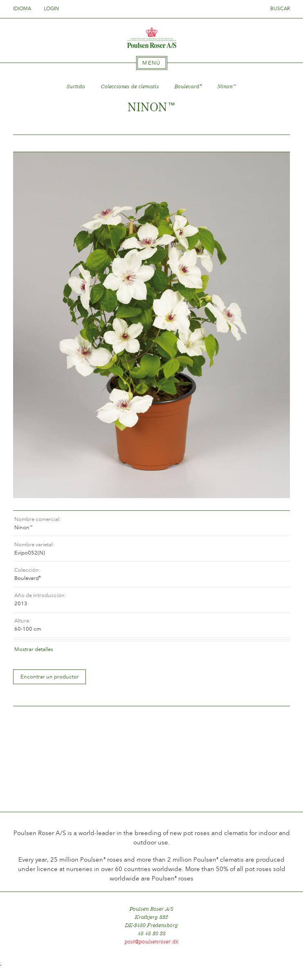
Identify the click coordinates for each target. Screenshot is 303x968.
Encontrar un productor (49, 677)
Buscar (280, 8)
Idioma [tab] (24, 8)
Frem (274, 143)
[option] (151, 325)
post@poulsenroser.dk (152, 942)
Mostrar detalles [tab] (33, 649)
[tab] (151, 63)
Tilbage (29, 143)
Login (51, 8)
